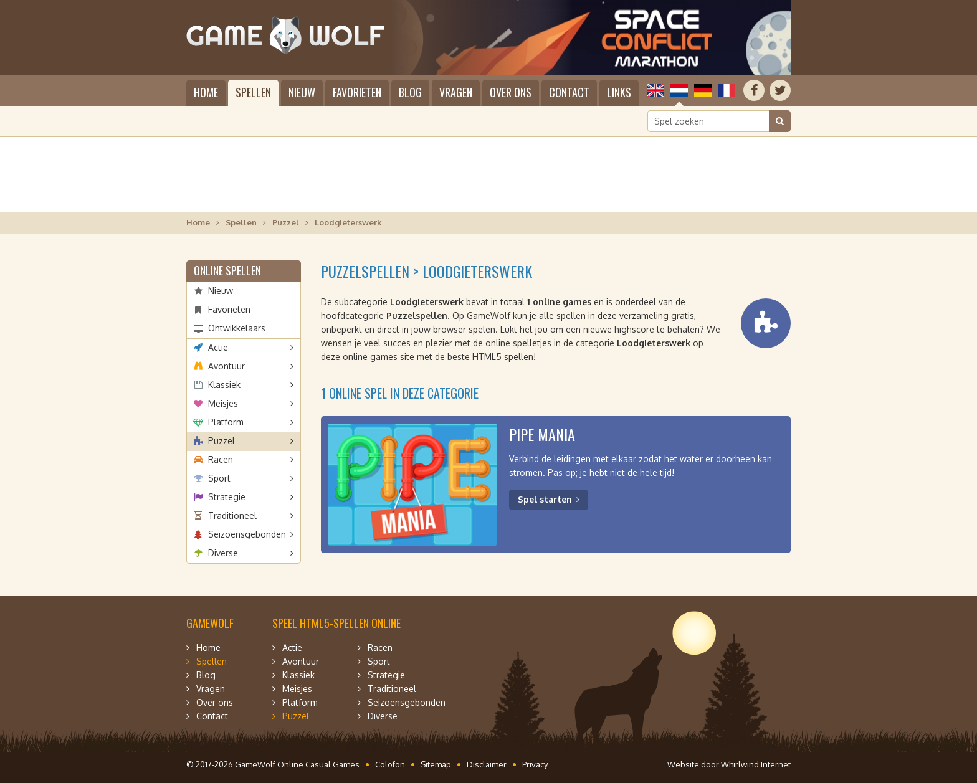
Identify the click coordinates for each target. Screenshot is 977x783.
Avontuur (226, 366)
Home (206, 92)
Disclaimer (487, 764)
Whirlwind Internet (756, 764)
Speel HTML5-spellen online (336, 623)
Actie (218, 347)
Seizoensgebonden (247, 534)
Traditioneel (232, 515)
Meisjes (223, 403)
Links (619, 92)
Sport (219, 478)
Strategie (226, 496)
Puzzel (285, 222)
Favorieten (357, 92)
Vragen (455, 92)
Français (726, 90)
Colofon (390, 764)
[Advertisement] (488, 174)
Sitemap (436, 764)
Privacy (535, 764)
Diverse (223, 553)
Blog (410, 92)
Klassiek (224, 384)
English (655, 90)
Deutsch (703, 90)
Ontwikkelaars (236, 328)
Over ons (510, 92)
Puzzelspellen (416, 315)
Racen (220, 459)
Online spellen (227, 270)
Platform (226, 422)
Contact (569, 92)
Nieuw (301, 92)
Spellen (253, 92)
